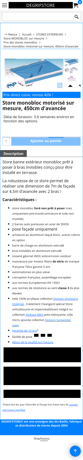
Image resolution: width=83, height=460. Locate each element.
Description (13, 153)
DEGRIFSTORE (40, 5)
